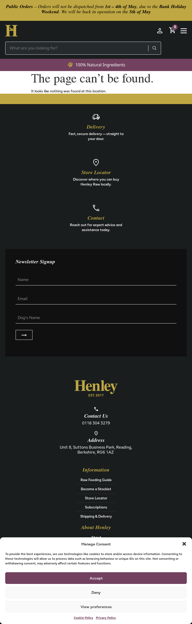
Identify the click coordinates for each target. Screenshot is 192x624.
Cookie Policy (83, 618)
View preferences (96, 606)
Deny (96, 592)
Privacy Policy (106, 618)
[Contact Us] (96, 409)
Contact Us (96, 416)
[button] (184, 543)
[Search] (154, 48)
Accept (96, 578)
